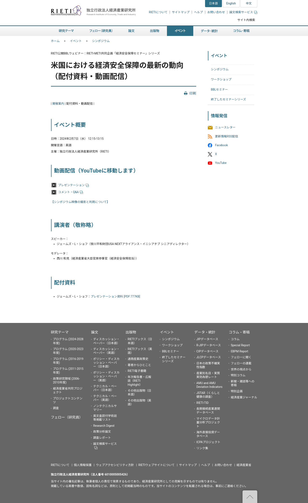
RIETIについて (158, 12)
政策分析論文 (102, 431)
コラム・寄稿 (239, 332)
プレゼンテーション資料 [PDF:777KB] (115, 296)
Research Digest (104, 425)
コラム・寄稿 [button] (241, 31)
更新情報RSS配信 (226, 136)
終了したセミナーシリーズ (228, 99)
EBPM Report (239, 351)
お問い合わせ (216, 12)
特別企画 (237, 391)
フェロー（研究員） (67, 417)
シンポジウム (101, 41)
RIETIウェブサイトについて (156, 465)
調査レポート (102, 437)
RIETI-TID (202, 402)
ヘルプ (198, 12)
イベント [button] (180, 31)
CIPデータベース (207, 351)
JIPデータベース (207, 339)
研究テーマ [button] (66, 31)
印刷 (192, 93)
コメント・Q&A (70, 192)
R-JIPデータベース (208, 345)
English (231, 3)
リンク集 (202, 448)
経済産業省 (244, 465)
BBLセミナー (219, 89)
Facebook (221, 145)
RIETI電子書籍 (137, 371)
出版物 (130, 332)
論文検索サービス (243, 12)
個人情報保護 (83, 465)
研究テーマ (60, 332)
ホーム (55, 41)
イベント (76, 41)
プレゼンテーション (73, 185)
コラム (235, 339)
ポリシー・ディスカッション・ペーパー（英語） (106, 376)
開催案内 (58, 103)
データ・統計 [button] (209, 31)
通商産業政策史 (138, 359)
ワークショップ (221, 79)
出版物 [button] (154, 31)
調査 (56, 408)
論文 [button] (131, 31)
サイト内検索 (246, 20)
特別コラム (238, 375)
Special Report (240, 345)
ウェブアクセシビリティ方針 (115, 465)
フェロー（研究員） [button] (101, 31)
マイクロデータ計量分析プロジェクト (208, 422)
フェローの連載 (241, 363)
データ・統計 (205, 332)
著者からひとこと (139, 365)
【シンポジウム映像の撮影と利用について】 (80, 202)
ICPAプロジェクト (208, 442)
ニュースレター (225, 127)
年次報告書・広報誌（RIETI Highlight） (139, 380)
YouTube (221, 163)
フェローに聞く (241, 357)
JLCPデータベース (208, 357)
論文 (94, 332)
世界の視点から (241, 369)
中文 (249, 3)
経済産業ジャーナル (244, 397)
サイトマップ (181, 12)
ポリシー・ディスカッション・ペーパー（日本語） (106, 362)
